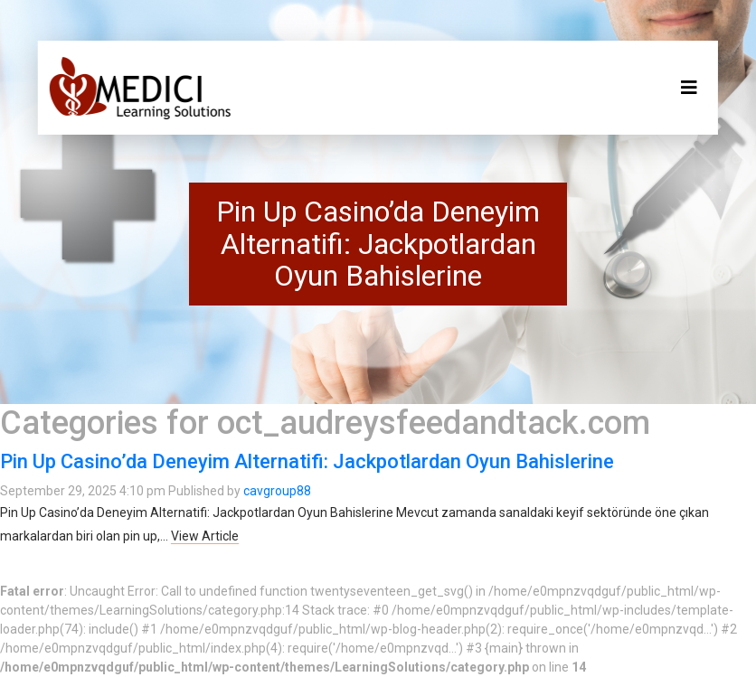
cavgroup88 (277, 491)
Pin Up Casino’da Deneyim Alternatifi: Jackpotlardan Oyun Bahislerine (307, 461)
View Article (205, 536)
